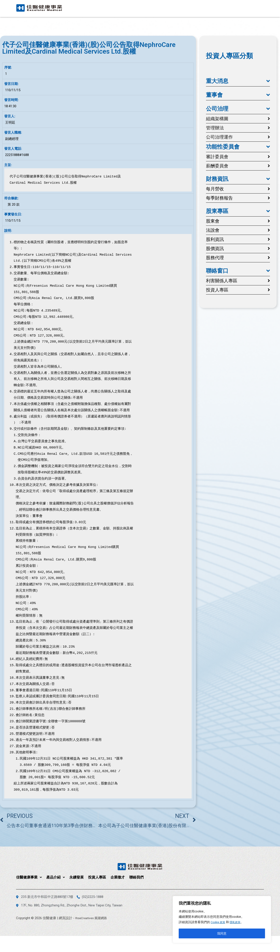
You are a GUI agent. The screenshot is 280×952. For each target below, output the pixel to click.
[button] (238, 81)
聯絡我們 (254, 8)
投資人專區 (215, 8)
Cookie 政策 (219, 922)
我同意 (222, 933)
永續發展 (194, 8)
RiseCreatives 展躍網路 (92, 918)
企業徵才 (235, 8)
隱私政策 (238, 922)
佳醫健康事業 (147, 8)
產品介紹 (173, 8)
